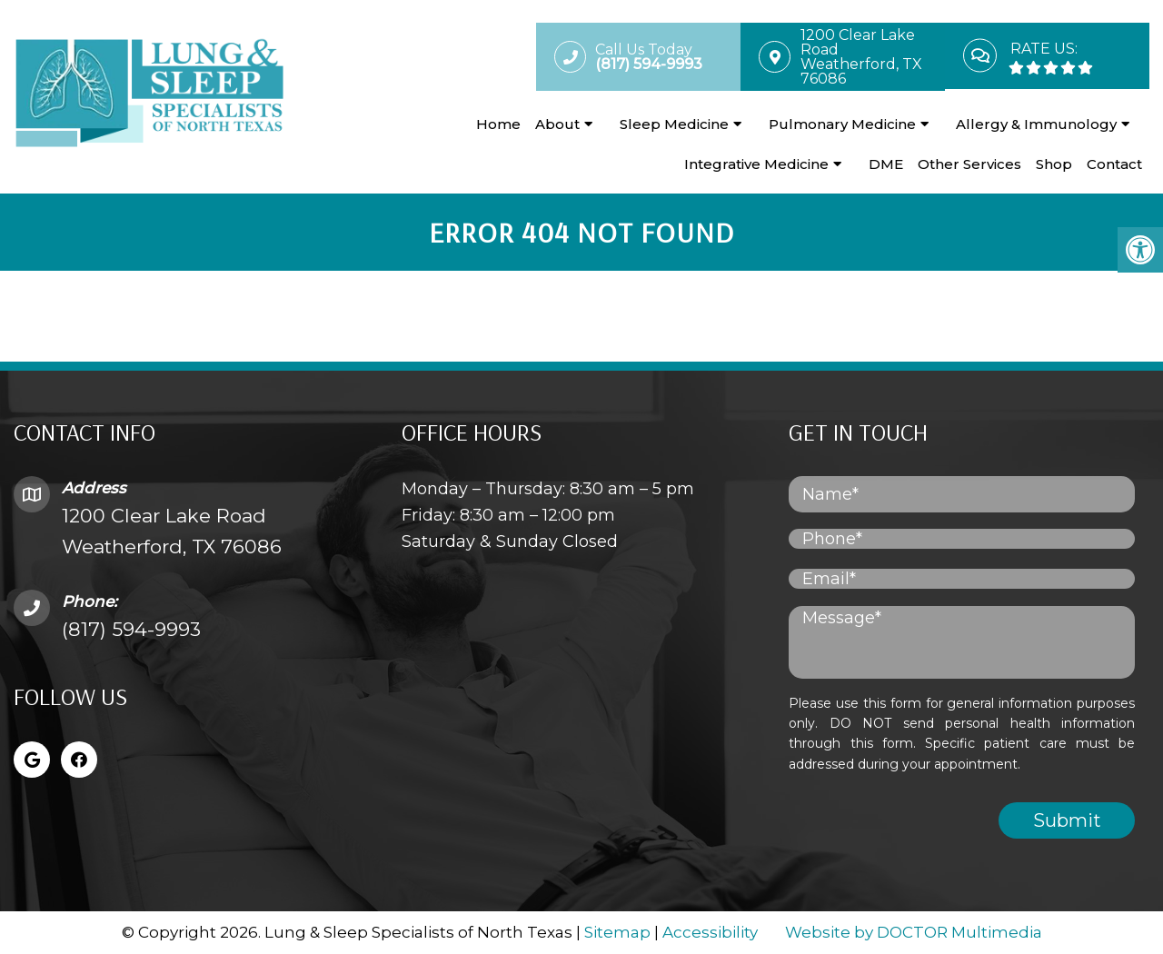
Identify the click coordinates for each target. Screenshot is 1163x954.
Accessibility (710, 932)
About (557, 124)
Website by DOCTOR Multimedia (913, 932)
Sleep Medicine (674, 124)
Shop (1054, 164)
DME (886, 164)
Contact (1114, 164)
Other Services (969, 164)
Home (498, 124)
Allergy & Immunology (1036, 124)
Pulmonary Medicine (842, 124)
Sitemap (617, 932)
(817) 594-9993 (131, 629)
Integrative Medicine (756, 164)
